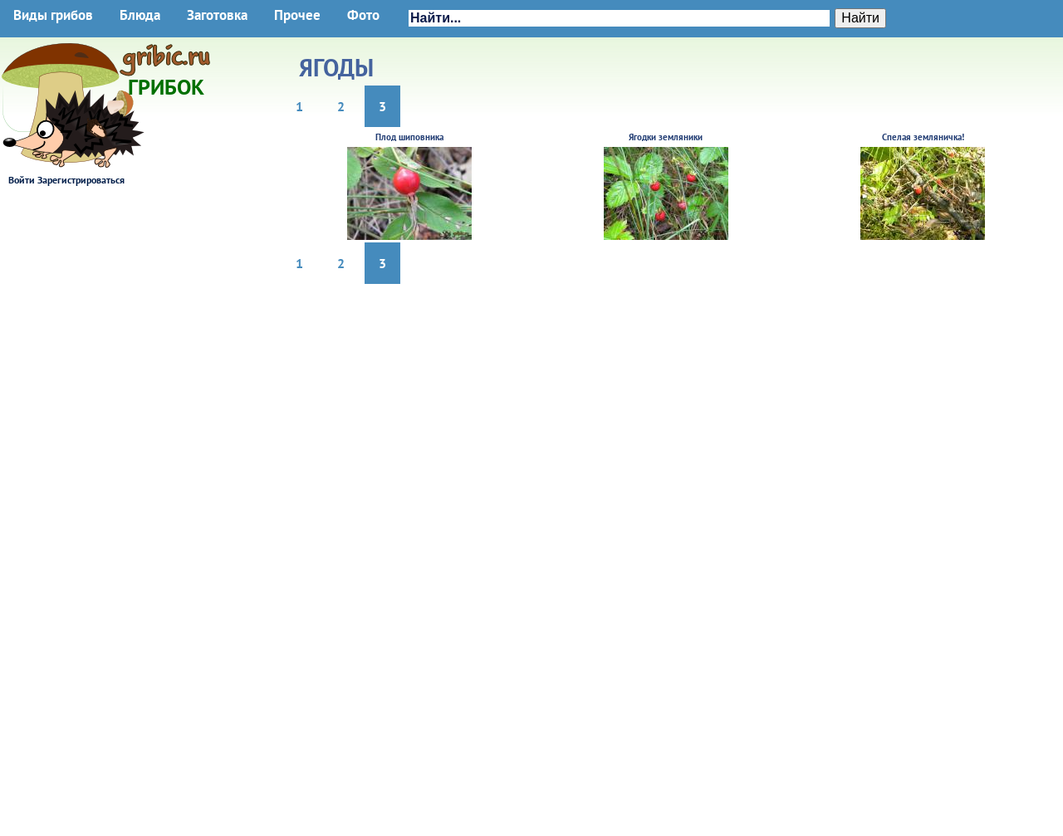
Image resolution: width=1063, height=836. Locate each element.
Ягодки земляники (666, 137)
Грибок (166, 81)
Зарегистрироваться (81, 180)
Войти (21, 180)
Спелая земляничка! (923, 137)
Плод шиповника (409, 137)
